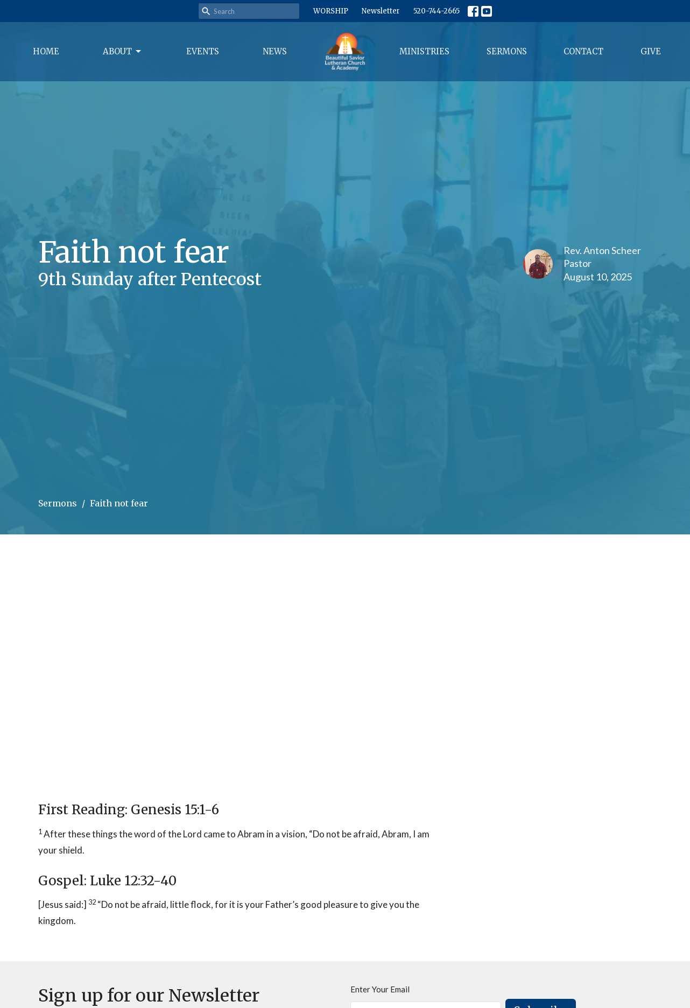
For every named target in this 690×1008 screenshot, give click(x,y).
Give (650, 51)
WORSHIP (330, 11)
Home (46, 51)
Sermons (507, 51)
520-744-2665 (436, 11)
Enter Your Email (380, 989)
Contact (583, 51)
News (275, 51)
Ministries (424, 51)
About (123, 51)
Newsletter (381, 11)
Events (202, 51)
